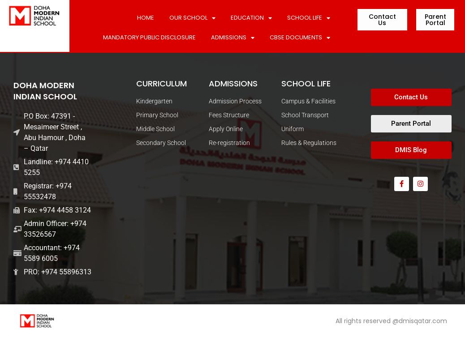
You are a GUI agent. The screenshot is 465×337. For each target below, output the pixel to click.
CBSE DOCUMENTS (300, 37)
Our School (192, 18)
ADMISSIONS (232, 37)
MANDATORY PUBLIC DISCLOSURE (149, 37)
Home (145, 17)
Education (251, 18)
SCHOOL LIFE (308, 18)
